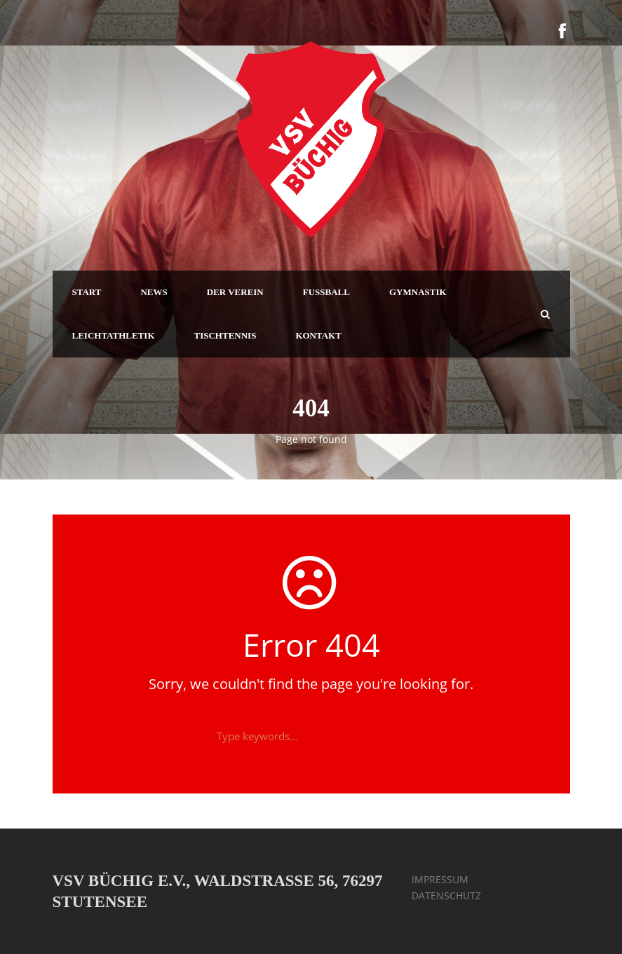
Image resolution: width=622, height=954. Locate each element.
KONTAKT (318, 335)
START (87, 292)
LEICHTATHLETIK (113, 335)
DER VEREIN (235, 292)
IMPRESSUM (440, 879)
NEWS (153, 292)
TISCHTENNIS (225, 335)
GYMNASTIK (418, 292)
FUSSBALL (326, 292)
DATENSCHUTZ (446, 895)
